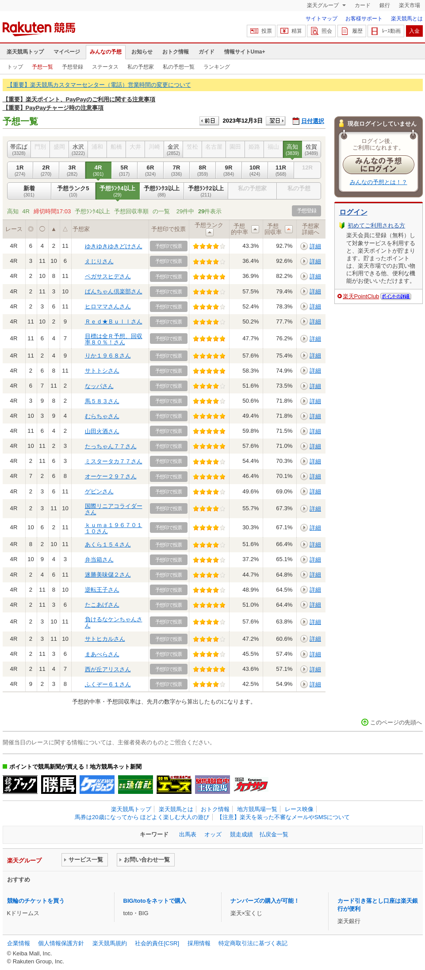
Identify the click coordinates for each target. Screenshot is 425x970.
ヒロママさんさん (108, 306)
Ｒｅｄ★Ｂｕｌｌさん (113, 321)
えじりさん (99, 261)
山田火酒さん (102, 431)
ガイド (206, 52)
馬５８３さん (102, 401)
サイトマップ (321, 18)
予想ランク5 (73, 191)
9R (229, 170)
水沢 (78, 149)
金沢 (173, 149)
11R (281, 170)
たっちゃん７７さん (111, 446)
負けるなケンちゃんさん (113, 622)
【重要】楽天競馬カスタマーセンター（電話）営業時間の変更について (99, 84)
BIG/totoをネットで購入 (154, 900)
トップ (15, 67)
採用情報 (199, 943)
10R (255, 170)
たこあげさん (102, 604)
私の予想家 (140, 67)
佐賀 (311, 149)
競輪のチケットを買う (36, 900)
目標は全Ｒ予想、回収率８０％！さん (113, 339)
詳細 (315, 246)
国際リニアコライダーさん (113, 509)
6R (150, 170)
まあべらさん (102, 654)
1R (20, 170)
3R (72, 170)
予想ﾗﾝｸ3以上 (162, 191)
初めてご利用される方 (376, 225)
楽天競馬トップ (25, 52)
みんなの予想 (106, 52)
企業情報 (18, 943)
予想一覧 (42, 67)
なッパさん (99, 386)
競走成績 (241, 834)
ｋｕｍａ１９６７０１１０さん (113, 528)
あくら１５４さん (108, 544)
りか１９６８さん (108, 355)
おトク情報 (175, 52)
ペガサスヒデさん (108, 276)
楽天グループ (323, 5)
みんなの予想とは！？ (378, 182)
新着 (29, 191)
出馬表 (187, 834)
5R (124, 170)
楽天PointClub (361, 296)
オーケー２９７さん (111, 476)
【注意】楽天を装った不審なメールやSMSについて (283, 817)
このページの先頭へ (396, 722)
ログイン (353, 212)
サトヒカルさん (105, 638)
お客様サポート (364, 18)
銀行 (384, 5)
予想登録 (72, 67)
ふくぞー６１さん (108, 684)
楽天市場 (409, 5)
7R (177, 170)
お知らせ (142, 52)
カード (363, 5)
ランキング (216, 67)
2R (46, 170)
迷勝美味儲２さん (108, 574)
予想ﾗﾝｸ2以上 (206, 191)
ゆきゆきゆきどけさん (113, 246)
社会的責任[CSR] (157, 943)
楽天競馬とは (407, 18)
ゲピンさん (99, 491)
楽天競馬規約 (109, 943)
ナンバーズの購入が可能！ (264, 900)
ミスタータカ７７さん (113, 461)
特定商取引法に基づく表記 (252, 943)
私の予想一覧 (179, 67)
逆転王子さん (102, 589)
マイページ (67, 52)
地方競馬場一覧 (257, 809)
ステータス (105, 67)
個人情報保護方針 (61, 943)
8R (203, 170)
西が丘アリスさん (108, 669)
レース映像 (299, 809)
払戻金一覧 (274, 834)
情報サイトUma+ (244, 52)
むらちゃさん (102, 416)
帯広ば (19, 149)
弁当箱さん (99, 559)
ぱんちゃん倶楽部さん (113, 291)
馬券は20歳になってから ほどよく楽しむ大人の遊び (142, 817)
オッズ (213, 834)
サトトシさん (102, 370)
